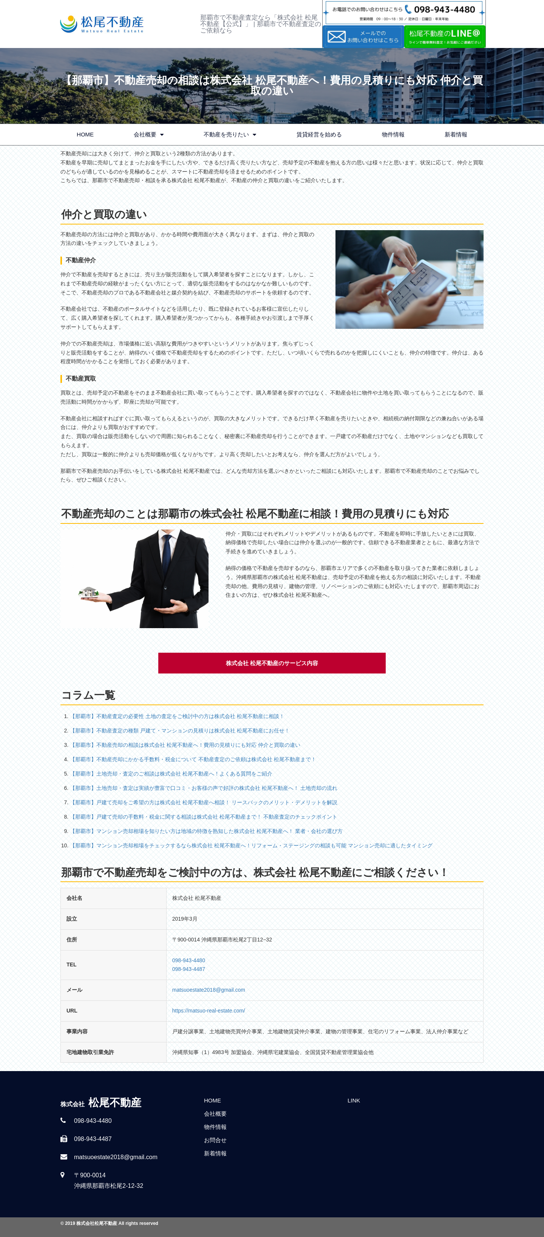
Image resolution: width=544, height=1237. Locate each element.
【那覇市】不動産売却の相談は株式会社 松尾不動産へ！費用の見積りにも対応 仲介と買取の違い (185, 745)
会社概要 (149, 135)
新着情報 (456, 134)
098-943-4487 (188, 969)
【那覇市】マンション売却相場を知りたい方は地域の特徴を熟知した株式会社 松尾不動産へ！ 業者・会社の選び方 (206, 831)
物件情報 (393, 134)
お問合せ (215, 1140)
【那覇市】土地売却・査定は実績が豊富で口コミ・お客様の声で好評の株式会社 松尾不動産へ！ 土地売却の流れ (203, 788)
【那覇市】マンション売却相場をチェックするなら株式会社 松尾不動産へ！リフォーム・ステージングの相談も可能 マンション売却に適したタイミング (251, 845)
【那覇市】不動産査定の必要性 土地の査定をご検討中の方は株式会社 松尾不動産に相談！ (177, 716)
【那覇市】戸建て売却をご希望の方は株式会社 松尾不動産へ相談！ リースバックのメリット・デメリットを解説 (203, 802)
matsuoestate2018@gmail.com (208, 990)
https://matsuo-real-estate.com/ (208, 1011)
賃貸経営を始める (319, 134)
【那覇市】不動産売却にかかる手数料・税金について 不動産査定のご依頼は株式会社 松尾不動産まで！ (193, 759)
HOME (85, 134)
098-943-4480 (188, 960)
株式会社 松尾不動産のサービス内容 (272, 663)
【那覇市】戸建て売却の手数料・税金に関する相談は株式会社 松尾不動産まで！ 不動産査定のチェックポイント (203, 817)
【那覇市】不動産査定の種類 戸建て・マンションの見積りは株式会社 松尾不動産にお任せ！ (180, 731)
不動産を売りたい (230, 135)
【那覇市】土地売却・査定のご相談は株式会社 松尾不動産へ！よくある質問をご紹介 (171, 774)
